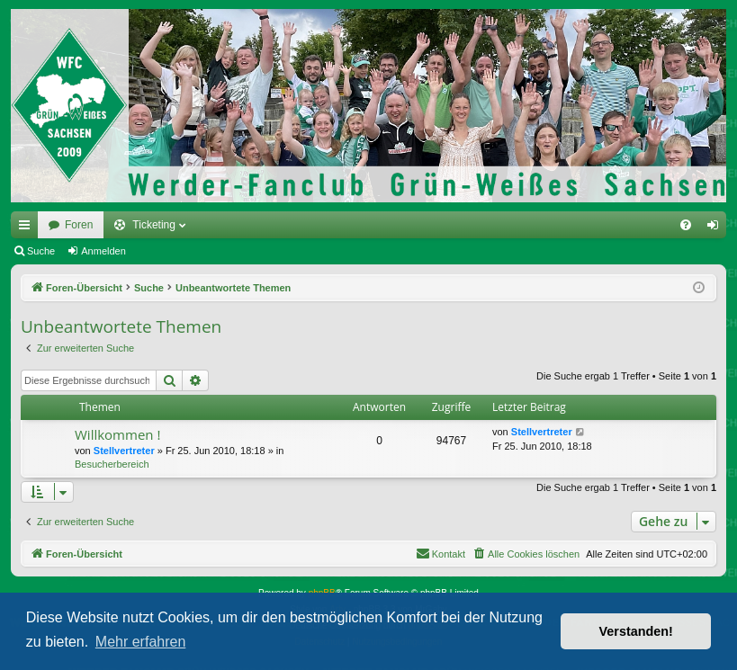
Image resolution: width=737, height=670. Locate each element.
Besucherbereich (112, 464)
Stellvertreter (124, 450)
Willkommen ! (117, 434)
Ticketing (153, 225)
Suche (41, 251)
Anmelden (103, 251)
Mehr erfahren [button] (140, 641)
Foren (79, 225)
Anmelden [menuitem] (716, 228)
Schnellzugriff (28, 228)
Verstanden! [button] (636, 631)
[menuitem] (685, 224)
